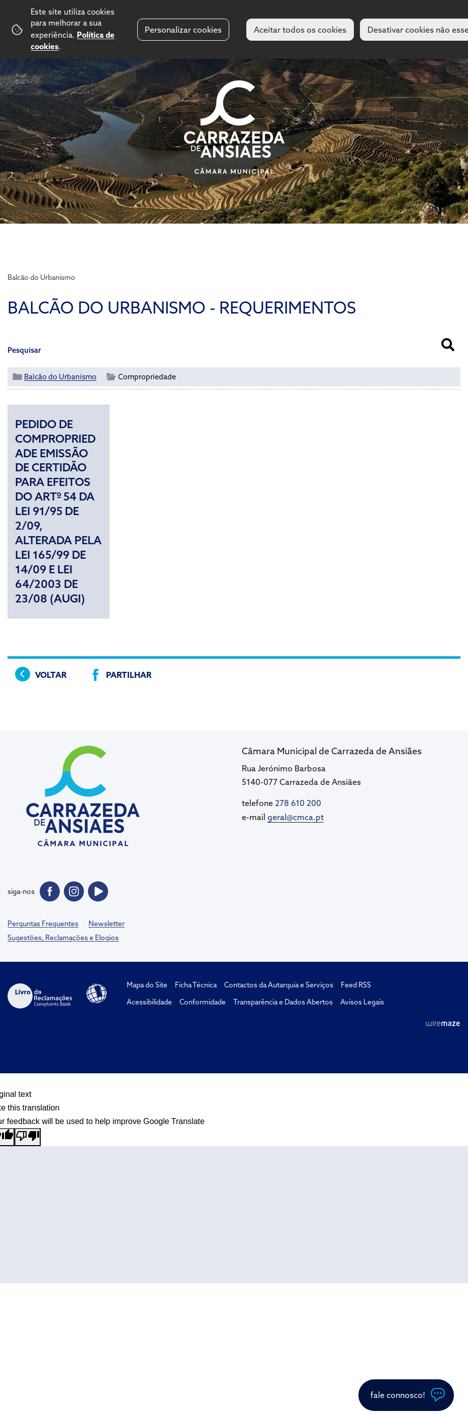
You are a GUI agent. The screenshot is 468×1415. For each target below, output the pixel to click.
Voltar (50, 675)
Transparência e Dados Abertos (283, 1001)
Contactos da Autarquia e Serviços (278, 984)
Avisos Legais (362, 1001)
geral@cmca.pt (295, 817)
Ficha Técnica (196, 984)
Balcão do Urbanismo (41, 277)
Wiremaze (442, 1023)
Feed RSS (356, 984)
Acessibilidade (96, 993)
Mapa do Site (147, 984)
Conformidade (202, 1001)
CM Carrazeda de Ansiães (234, 127)
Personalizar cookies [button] (183, 30)
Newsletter (106, 923)
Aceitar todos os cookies (300, 30)
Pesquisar (24, 350)
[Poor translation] (28, 1137)
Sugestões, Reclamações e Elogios (63, 937)
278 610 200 (298, 803)
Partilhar (128, 675)
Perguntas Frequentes (43, 923)
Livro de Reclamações (40, 995)
